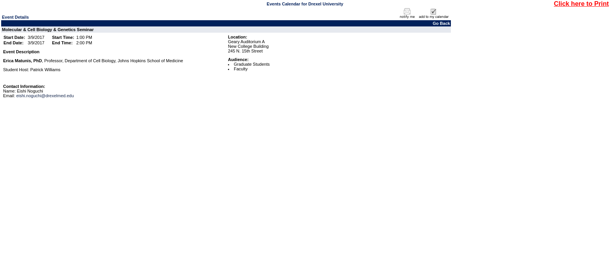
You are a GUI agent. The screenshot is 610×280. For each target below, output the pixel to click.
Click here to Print (581, 3)
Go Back (441, 23)
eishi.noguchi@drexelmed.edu (45, 95)
